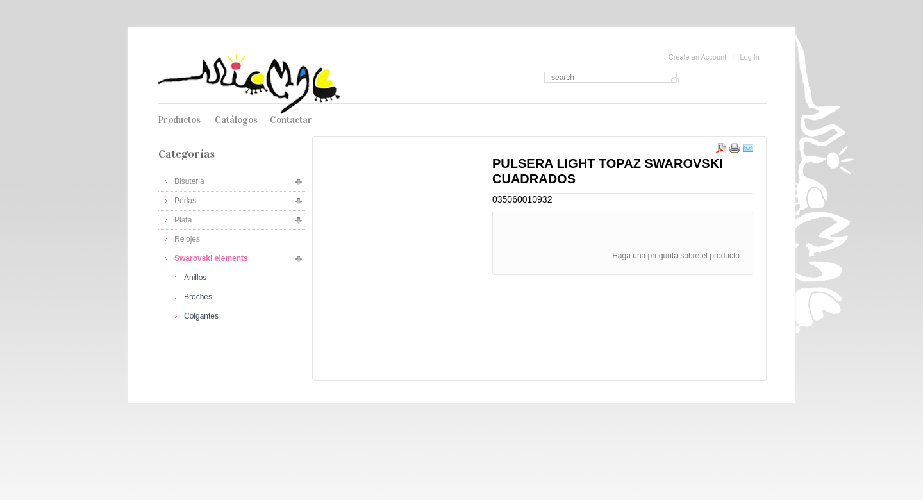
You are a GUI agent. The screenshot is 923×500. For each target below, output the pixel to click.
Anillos (195, 277)
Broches (198, 296)
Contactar (291, 120)
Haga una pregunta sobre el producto (676, 255)
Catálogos (236, 120)
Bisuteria (189, 181)
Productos (179, 120)
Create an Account (698, 57)
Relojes (187, 239)
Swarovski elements (211, 258)
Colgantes (201, 316)
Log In (750, 57)
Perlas (185, 200)
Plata (183, 219)
